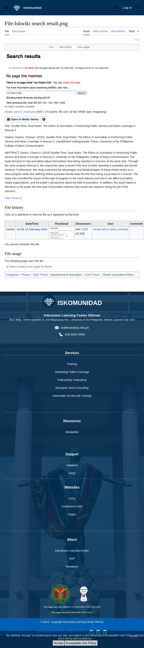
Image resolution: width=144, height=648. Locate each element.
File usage (83, 47)
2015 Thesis (92, 275)
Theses (25, 275)
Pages (72, 514)
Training (72, 364)
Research (72, 567)
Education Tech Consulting (72, 388)
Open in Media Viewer (23, 119)
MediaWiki (72, 432)
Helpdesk (72, 465)
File (51, 47)
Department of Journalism (66, 275)
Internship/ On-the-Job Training (72, 396)
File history (65, 47)
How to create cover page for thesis (30, 267)
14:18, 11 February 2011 (32, 229)
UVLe (72, 498)
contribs (122, 229)
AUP (72, 559)
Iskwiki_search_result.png (20, 112)
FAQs (72, 473)
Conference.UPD (72, 507)
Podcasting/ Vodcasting (72, 380)
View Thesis (12, 198)
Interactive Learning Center (72, 551)
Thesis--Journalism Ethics (118, 275)
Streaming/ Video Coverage (72, 372)
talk (113, 229)
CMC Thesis (40, 275)
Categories (12, 275)
